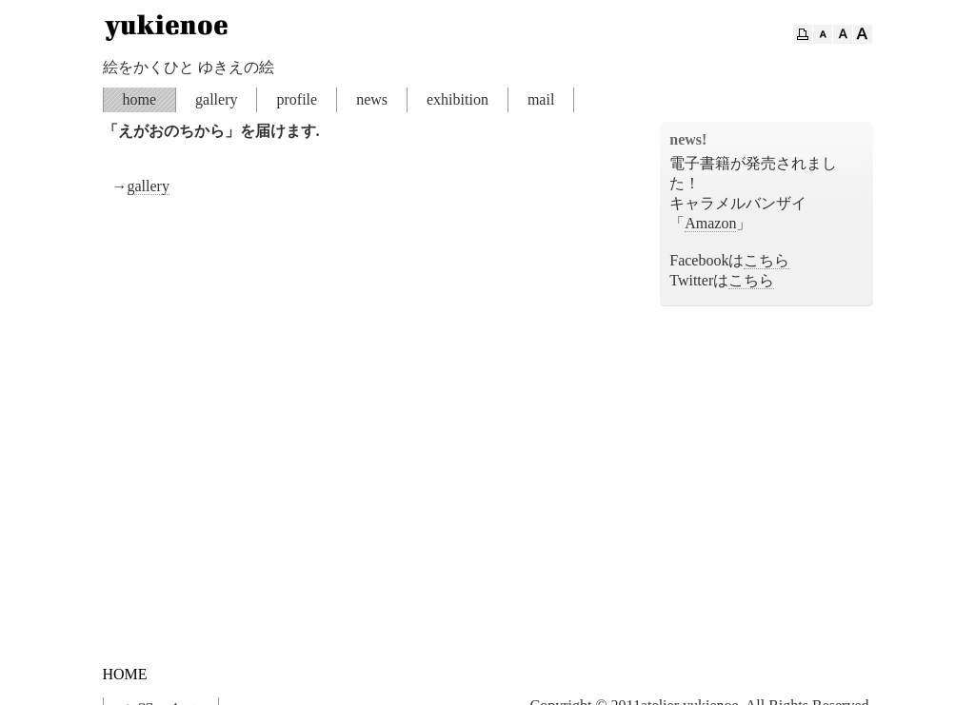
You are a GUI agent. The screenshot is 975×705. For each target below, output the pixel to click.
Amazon (710, 223)
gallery (216, 99)
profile (296, 99)
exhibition (457, 99)
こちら (766, 260)
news (372, 99)
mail (540, 99)
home (140, 99)
